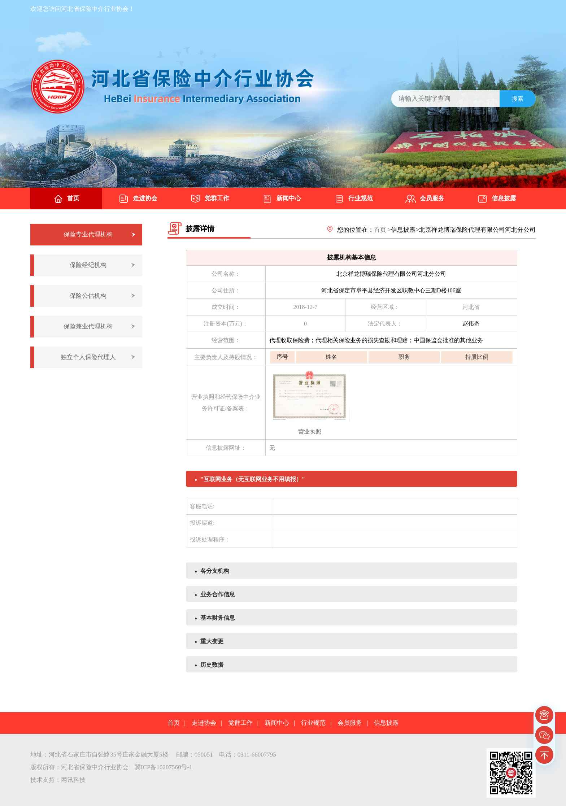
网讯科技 (73, 779)
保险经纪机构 (88, 265)
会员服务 (424, 198)
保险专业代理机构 (88, 234)
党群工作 (209, 198)
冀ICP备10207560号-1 (163, 767)
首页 (66, 198)
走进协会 (137, 198)
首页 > (382, 229)
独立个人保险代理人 (88, 357)
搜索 (517, 99)
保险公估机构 (88, 295)
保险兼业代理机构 (88, 326)
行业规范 (353, 198)
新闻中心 (281, 198)
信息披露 (496, 198)
